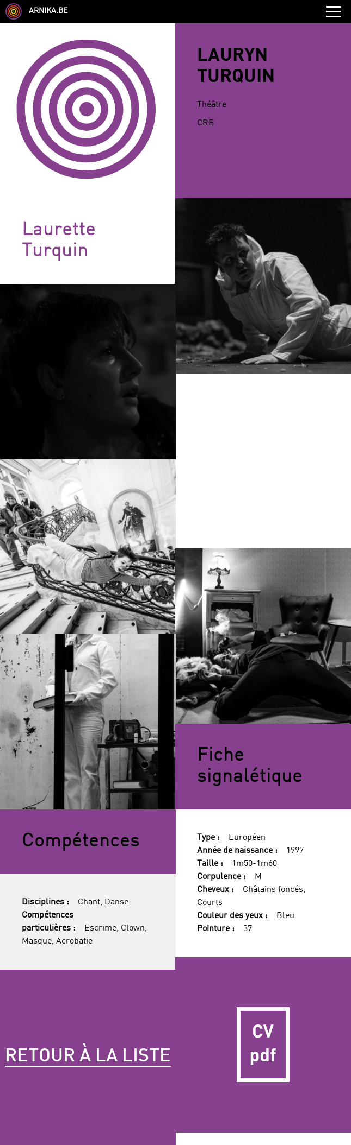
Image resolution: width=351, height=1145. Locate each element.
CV (263, 1045)
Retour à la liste (88, 1056)
